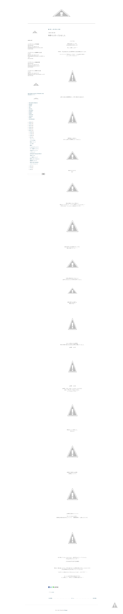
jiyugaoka (30, 111)
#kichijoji (30, 104)
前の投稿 (94, 598)
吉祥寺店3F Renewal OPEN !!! (36, 153)
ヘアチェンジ (32, 152)
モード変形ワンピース (34, 148)
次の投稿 (50, 598)
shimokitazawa (32, 119)
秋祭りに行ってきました (34, 158)
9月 (31, 137)
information (31, 110)
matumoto (31, 116)
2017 (30, 125)
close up (30, 108)
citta (29, 107)
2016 (30, 127)
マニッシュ (32, 138)
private (53, 592)
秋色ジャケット (33, 141)
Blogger (65, 610)
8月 (31, 166)
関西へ (31, 145)
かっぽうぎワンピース (34, 147)
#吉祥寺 (30, 105)
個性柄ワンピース (33, 160)
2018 (30, 123)
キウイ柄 (31, 143)
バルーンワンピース (34, 163)
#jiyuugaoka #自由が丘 (33, 102)
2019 (30, 122)
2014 (30, 130)
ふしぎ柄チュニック (34, 157)
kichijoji (30, 113)
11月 (31, 133)
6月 (31, 169)
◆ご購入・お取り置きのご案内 (54, 29)
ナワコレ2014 (32, 140)
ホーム (72, 598)
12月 (31, 132)
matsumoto (31, 114)
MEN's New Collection (34, 162)
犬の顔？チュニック (34, 150)
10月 (31, 135)
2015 (30, 128)
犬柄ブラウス (32, 155)
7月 (31, 167)
